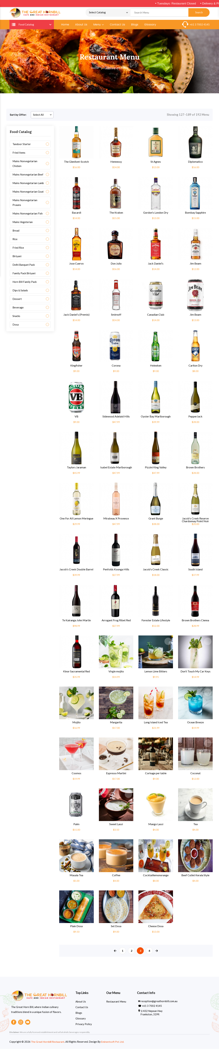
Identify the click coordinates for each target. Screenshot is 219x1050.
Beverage (18, 308)
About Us (81, 26)
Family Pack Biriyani (23, 274)
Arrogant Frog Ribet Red (116, 621)
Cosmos (76, 774)
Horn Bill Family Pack (24, 282)
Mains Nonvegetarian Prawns (24, 203)
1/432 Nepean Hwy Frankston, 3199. (151, 1013)
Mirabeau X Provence (116, 519)
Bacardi (76, 213)
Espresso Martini (116, 774)
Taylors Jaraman (76, 468)
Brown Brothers (195, 468)
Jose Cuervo (76, 264)
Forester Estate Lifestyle (155, 621)
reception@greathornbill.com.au (159, 1002)
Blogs (134, 26)
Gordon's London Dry (155, 213)
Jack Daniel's (155, 264)
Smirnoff (116, 315)
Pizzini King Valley (155, 468)
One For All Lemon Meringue (76, 519)
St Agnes (156, 162)
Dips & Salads (20, 291)
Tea (195, 825)
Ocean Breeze (195, 723)
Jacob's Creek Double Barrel (76, 570)
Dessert (17, 299)
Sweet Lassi (116, 825)
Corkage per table (155, 774)
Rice (14, 240)
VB (76, 417)
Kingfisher (76, 366)
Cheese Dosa (155, 927)
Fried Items (18, 153)
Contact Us (117, 26)
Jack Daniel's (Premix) (76, 315)
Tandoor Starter (21, 145)
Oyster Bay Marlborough (156, 417)
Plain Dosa (76, 927)
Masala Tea (76, 876)
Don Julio (116, 264)
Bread (15, 231)
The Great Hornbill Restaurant (48, 1042)
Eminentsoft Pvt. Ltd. (114, 1042)
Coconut (195, 774)
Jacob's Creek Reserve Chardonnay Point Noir (195, 521)
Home (65, 26)
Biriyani (16, 257)
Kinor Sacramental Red (76, 672)
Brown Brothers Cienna (195, 621)
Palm (76, 825)
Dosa (15, 325)
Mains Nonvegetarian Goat (28, 192)
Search (199, 13)
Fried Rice (18, 248)
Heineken (155, 366)
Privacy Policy (83, 1025)
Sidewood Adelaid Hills (116, 417)
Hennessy (116, 162)
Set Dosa (116, 927)
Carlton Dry (195, 366)
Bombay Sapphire (195, 213)
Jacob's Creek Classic (156, 570)
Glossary (150, 26)
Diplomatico (195, 162)
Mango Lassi (155, 825)
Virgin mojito (116, 672)
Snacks (16, 317)
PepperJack (195, 417)
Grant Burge (156, 519)
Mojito (76, 723)
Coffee (116, 876)
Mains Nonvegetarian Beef (27, 175)
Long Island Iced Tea (156, 723)
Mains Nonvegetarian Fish (27, 214)
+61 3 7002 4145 (200, 25)
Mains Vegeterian (22, 223)
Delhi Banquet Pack (23, 265)
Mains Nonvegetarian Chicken (24, 164)
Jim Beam (195, 264)
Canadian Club (155, 315)
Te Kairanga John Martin (76, 621)
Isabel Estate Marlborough (116, 468)
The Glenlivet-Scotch (76, 162)
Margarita (116, 723)
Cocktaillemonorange (156, 876)
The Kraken (116, 213)
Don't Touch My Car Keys (195, 672)
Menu (98, 26)
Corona (116, 366)
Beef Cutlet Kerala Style (195, 876)
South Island (195, 570)
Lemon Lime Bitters (155, 672)
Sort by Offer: (18, 115)
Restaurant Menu (116, 1002)
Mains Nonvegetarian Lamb (28, 184)
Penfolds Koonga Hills (116, 570)
